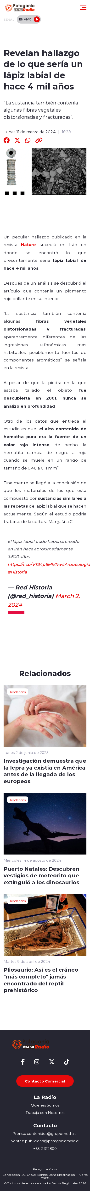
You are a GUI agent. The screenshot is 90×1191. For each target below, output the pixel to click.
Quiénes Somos (45, 1105)
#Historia (17, 571)
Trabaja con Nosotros (45, 1112)
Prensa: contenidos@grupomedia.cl (45, 1133)
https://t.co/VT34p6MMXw (35, 564)
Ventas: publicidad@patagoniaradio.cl (45, 1141)
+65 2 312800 (45, 1148)
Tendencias (18, 692)
